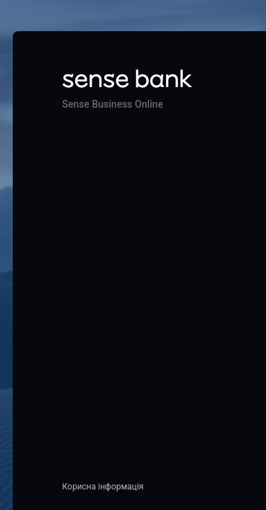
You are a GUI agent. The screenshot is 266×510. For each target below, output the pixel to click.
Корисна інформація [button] (103, 487)
